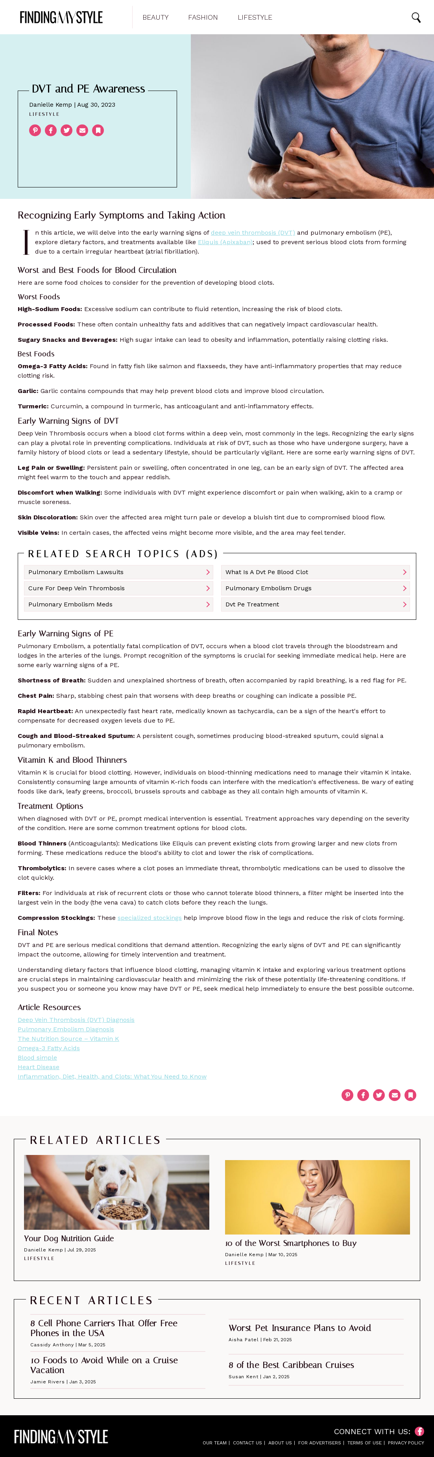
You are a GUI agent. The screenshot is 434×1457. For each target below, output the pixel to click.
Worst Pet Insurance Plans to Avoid (300, 1328)
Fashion (203, 17)
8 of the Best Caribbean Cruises (291, 1365)
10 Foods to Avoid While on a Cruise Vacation (104, 1365)
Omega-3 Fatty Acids (49, 1048)
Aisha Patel (244, 1339)
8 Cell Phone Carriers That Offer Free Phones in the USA (103, 1328)
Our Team (215, 1443)
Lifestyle (255, 17)
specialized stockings (150, 917)
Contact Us (247, 1443)
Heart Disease (38, 1067)
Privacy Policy (406, 1443)
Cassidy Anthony (52, 1345)
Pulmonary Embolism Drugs (268, 588)
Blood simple (37, 1057)
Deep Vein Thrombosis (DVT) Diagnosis (76, 1019)
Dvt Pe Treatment (252, 604)
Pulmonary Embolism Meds (70, 604)
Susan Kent (244, 1376)
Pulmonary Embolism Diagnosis (66, 1029)
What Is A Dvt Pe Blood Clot (266, 572)
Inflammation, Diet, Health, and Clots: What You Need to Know (112, 1076)
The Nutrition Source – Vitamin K (68, 1038)
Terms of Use (364, 1443)
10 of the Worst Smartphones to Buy (291, 1243)
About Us (280, 1443)
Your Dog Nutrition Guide (69, 1238)
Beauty (155, 17)
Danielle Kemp (50, 104)
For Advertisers (319, 1443)
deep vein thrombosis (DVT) (253, 232)
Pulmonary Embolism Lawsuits (76, 572)
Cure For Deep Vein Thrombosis (76, 588)
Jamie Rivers (47, 1382)
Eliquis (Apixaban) (225, 242)
